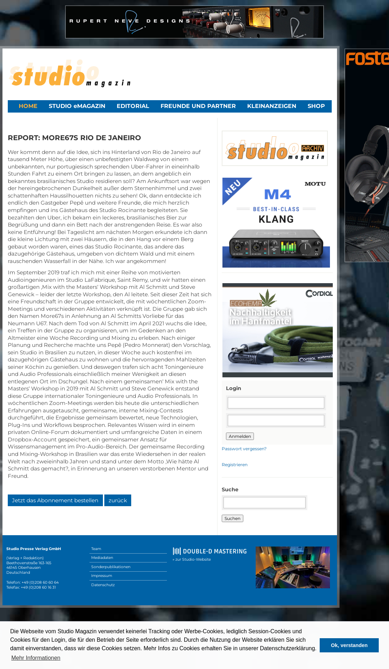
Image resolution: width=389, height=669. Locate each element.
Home (28, 106)
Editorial (133, 106)
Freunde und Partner (198, 106)
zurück (118, 500)
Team (96, 549)
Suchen (232, 518)
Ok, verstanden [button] (349, 645)
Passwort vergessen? (244, 448)
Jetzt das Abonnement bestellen (55, 500)
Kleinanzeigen (271, 106)
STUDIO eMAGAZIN (77, 106)
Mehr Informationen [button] (35, 658)
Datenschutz (103, 585)
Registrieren (235, 464)
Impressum (101, 575)
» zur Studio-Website (192, 559)
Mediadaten (102, 557)
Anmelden (240, 436)
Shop (316, 106)
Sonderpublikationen (110, 567)
